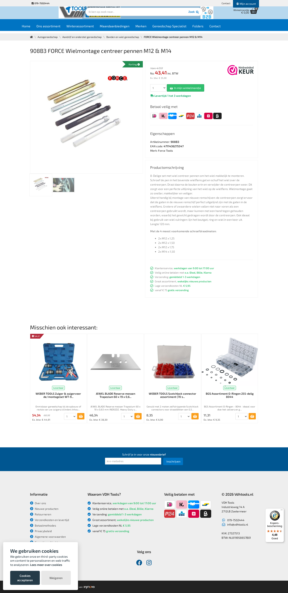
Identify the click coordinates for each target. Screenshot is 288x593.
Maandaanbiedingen (126, 28)
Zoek (171, 15)
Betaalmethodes (43, 525)
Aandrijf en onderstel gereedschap (83, 37)
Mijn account (246, 3)
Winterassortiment (91, 28)
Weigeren (56, 578)
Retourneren (40, 514)
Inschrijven (173, 461)
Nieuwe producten (44, 508)
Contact (226, 3)
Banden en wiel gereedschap (126, 37)
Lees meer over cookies (46, 564)
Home (37, 28)
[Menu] (281, 510)
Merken (152, 28)
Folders (209, 28)
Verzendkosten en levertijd (49, 520)
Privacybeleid (41, 531)
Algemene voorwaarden (48, 536)
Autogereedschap (48, 37)
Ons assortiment (60, 28)
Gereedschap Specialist (181, 28)
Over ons (38, 503)
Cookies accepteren (25, 578)
